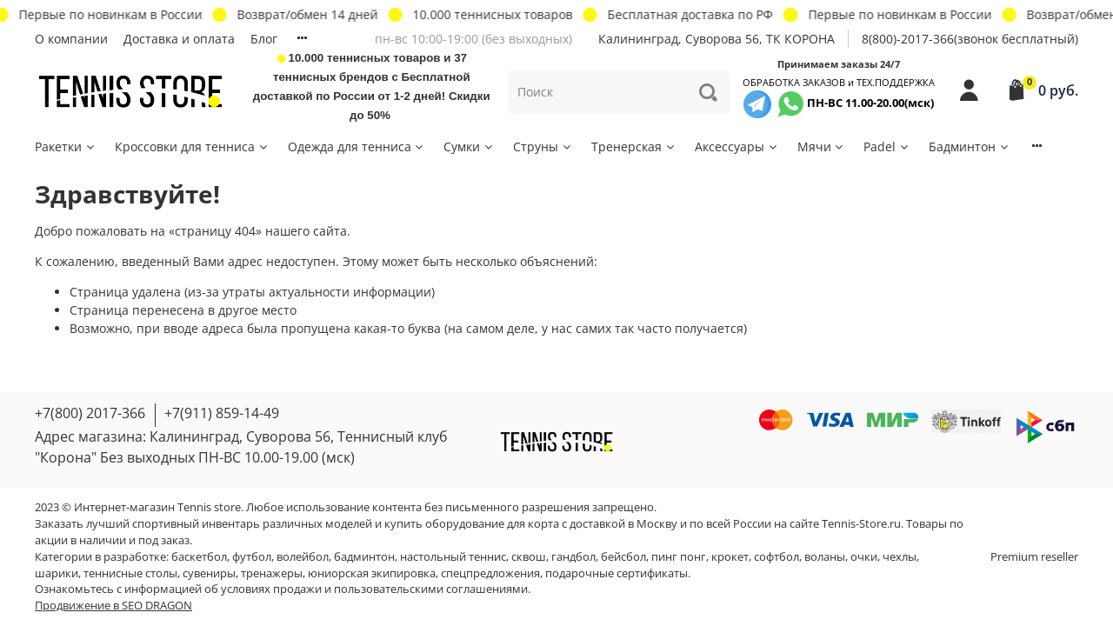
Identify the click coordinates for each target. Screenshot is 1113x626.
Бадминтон (969, 146)
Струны (543, 146)
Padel (886, 146)
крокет (730, 556)
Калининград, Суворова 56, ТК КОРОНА (716, 38)
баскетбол (199, 556)
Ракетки (66, 146)
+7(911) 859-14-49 (221, 413)
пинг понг (678, 556)
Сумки (469, 146)
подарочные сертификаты (616, 573)
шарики (56, 573)
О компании (71, 38)
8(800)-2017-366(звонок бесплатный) (970, 38)
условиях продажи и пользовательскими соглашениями (374, 589)
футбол (251, 556)
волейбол (303, 556)
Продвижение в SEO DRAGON (113, 605)
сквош (528, 556)
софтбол (776, 556)
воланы (824, 556)
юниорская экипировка (372, 573)
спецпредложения (490, 573)
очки (863, 556)
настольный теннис (453, 556)
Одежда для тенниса (357, 146)
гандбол (573, 556)
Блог (263, 38)
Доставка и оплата (179, 38)
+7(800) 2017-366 (90, 413)
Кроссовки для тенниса (192, 146)
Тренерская (633, 146)
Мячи (821, 146)
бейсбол (623, 556)
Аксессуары (737, 146)
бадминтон (364, 556)
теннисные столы (130, 573)
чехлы (899, 556)
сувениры (209, 573)
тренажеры (272, 573)
